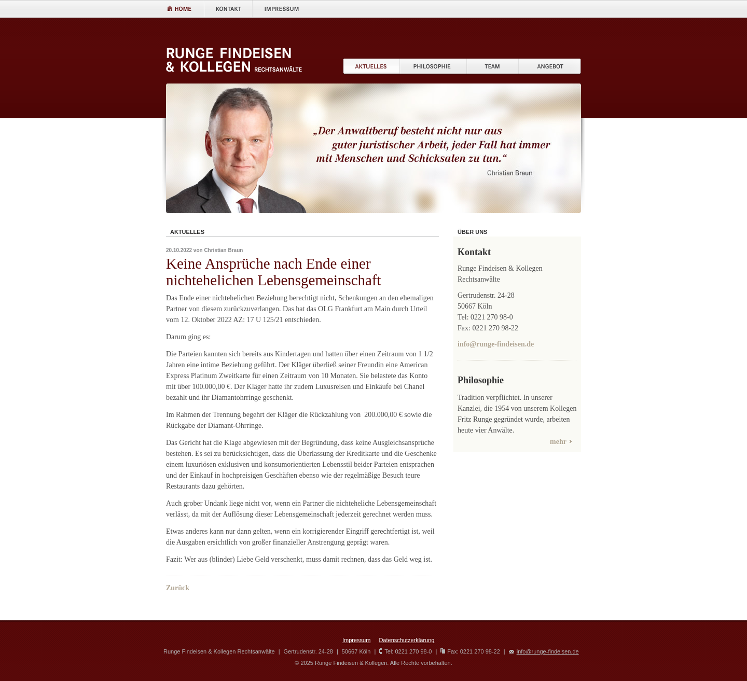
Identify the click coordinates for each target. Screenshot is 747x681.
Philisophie (433, 66)
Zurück (177, 588)
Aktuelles (371, 66)
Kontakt (228, 8)
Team (493, 66)
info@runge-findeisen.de (496, 344)
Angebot (550, 66)
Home (185, 8)
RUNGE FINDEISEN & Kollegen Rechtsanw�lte (234, 60)
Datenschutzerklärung (406, 640)
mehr (558, 442)
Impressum (280, 8)
